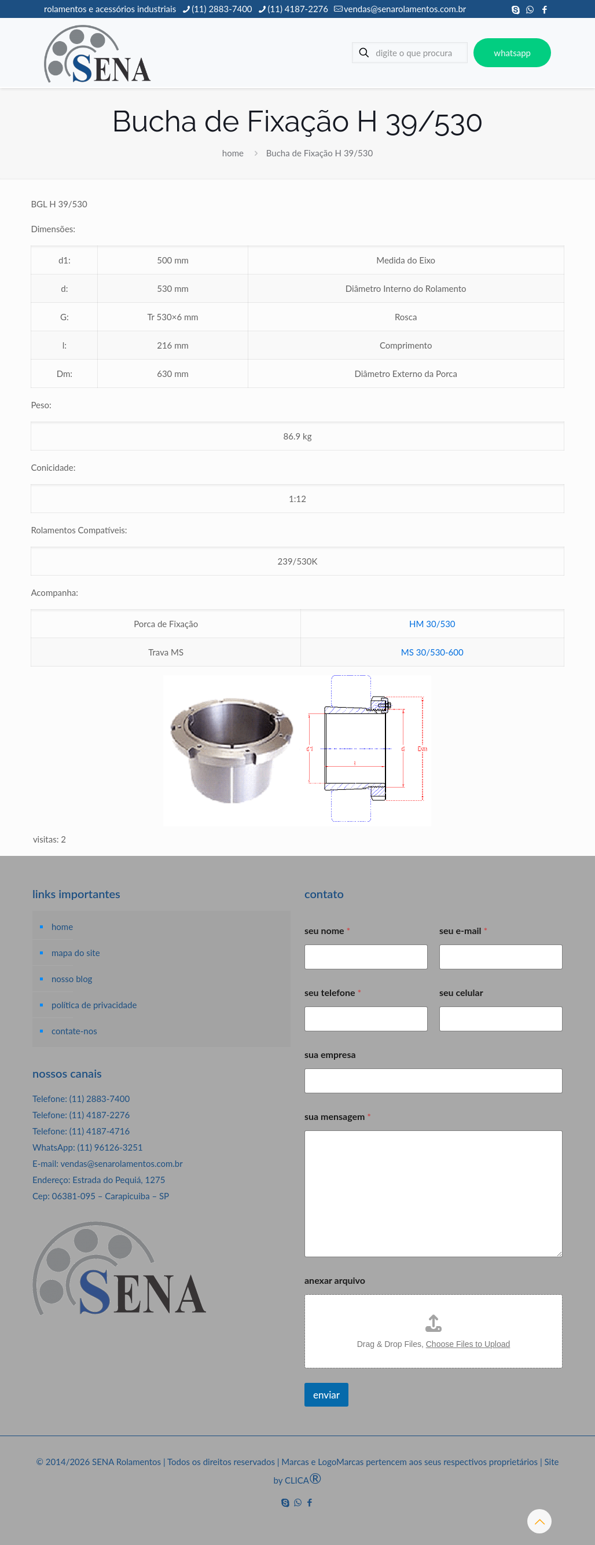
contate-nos (74, 1031)
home (233, 153)
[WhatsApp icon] (530, 9)
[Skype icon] (515, 9)
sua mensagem (337, 1116)
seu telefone (332, 992)
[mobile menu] (319, 53)
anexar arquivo (334, 1280)
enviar (326, 1395)
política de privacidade (94, 1005)
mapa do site (76, 952)
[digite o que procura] (410, 52)
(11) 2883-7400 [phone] (222, 8)
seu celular (461, 992)
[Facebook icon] (544, 9)
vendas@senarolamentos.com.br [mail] (405, 8)
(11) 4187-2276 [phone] (298, 8)
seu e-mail (463, 930)
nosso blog (72, 978)
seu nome (327, 930)
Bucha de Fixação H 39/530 (319, 153)
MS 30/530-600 (432, 652)
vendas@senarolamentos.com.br (121, 1163)
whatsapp (512, 52)
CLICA (303, 1480)
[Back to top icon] (539, 1521)
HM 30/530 (432, 623)
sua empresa (330, 1054)
